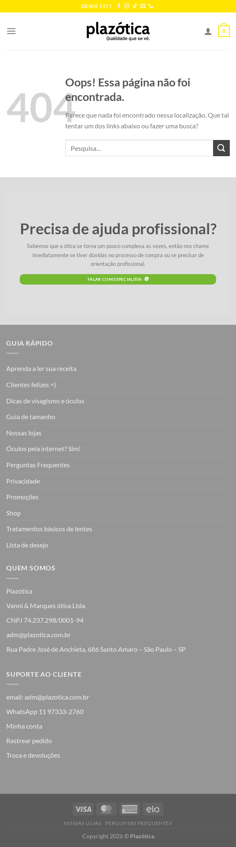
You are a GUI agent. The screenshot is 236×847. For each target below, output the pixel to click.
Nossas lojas (24, 433)
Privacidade (23, 481)
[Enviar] (221, 148)
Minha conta (24, 726)
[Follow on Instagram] (126, 6)
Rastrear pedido (29, 740)
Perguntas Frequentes (38, 465)
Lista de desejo (27, 545)
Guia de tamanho (30, 416)
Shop (13, 513)
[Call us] (150, 6)
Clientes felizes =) (31, 384)
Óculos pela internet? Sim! (43, 448)
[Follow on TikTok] (135, 6)
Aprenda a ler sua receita (41, 368)
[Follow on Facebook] (118, 6)
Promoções (22, 497)
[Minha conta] (208, 31)
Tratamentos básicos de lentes (49, 529)
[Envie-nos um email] (142, 6)
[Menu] (11, 31)
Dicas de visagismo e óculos (45, 401)
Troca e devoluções (33, 755)
